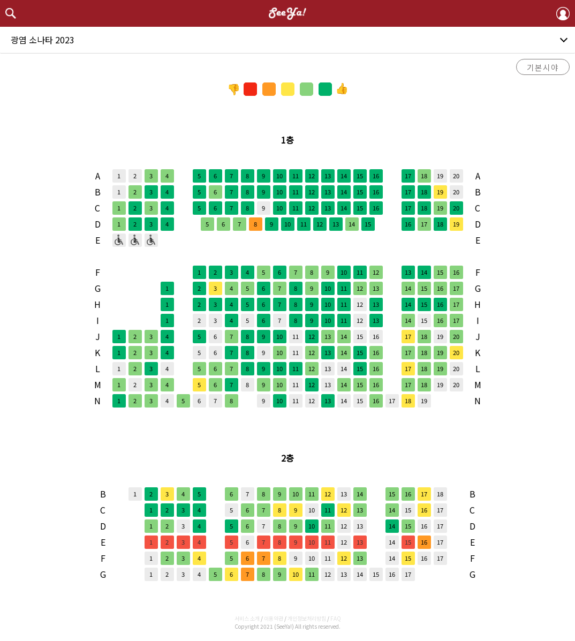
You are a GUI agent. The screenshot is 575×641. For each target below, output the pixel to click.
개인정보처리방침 (307, 618)
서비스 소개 (247, 618)
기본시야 (543, 67)
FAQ (335, 618)
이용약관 (273, 618)
